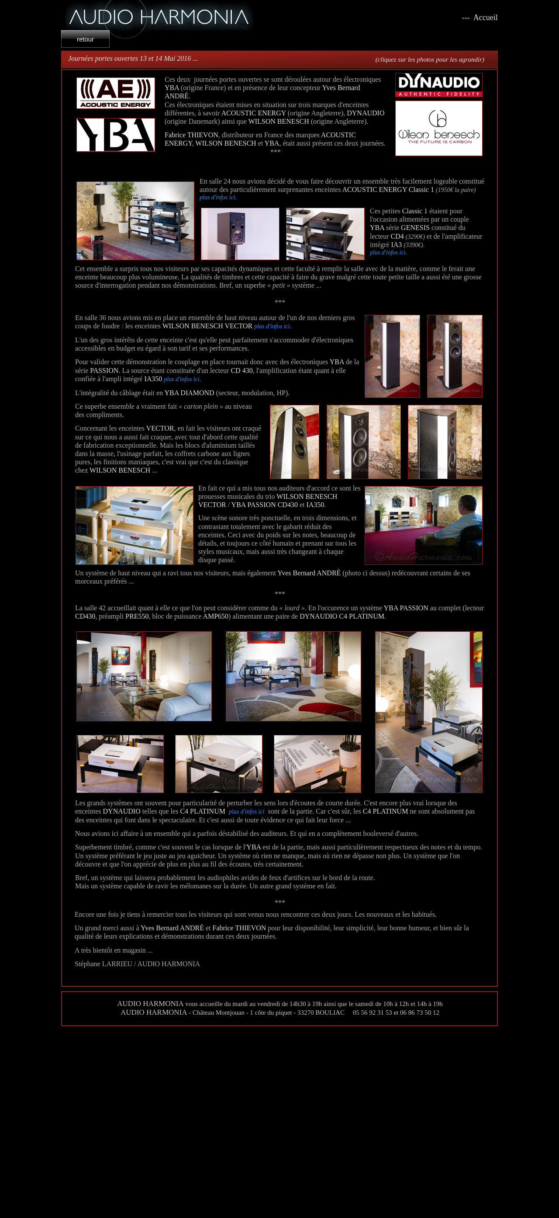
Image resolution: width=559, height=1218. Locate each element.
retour (85, 39)
